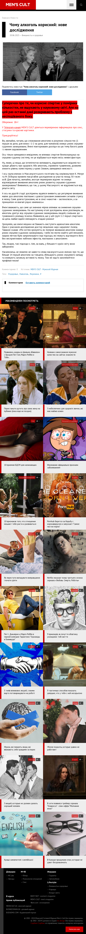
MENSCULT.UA (18, 906)
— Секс (24, 882)
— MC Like (10, 875)
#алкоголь (23, 274)
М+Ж (23, 871)
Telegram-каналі (12, 127)
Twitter (33, 92)
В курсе (10, 896)
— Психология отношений (31, 879)
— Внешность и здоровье (57, 886)
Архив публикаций (15, 900)
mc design (61, 921)
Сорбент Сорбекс (38, 923)
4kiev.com (40, 903)
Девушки (10, 871)
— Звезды (10, 879)
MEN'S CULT (42, 899)
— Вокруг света (53, 893)
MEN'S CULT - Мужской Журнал (44, 269)
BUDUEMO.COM (21, 912)
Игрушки (51, 871)
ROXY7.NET (43, 896)
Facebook (12, 92)
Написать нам (74, 929)
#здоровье (13, 274)
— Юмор (24, 875)
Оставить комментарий (38, 282)
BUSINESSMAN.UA (20, 909)
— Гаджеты (51, 875)
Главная (5, 18)
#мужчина (34, 274)
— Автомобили (53, 879)
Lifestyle (51, 882)
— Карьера (51, 889)
